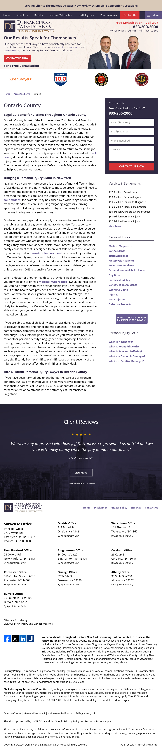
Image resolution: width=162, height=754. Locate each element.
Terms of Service (94, 721)
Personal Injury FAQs (123, 333)
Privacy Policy (119, 507)
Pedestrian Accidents (121, 265)
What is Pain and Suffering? (125, 351)
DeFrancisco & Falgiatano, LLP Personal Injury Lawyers (56, 744)
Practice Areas (108, 15)
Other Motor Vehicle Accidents (127, 270)
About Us (22, 15)
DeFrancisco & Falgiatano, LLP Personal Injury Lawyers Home (29, 26)
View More (115, 226)
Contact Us (130, 15)
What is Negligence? (121, 341)
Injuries (113, 294)
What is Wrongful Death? (124, 346)
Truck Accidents (118, 255)
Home (6, 15)
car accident (12, 200)
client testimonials (68, 47)
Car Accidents (117, 251)
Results (38, 15)
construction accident (47, 253)
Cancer (38, 623)
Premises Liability (119, 280)
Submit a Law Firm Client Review (81, 483)
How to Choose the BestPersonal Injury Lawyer (131, 318)
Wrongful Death (118, 289)
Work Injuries (117, 299)
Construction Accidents (123, 285)
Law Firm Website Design (139, 744)
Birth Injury (21, 623)
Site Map (136, 507)
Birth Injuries (86, 15)
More (156, 15)
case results (11, 50)
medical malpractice (53, 282)
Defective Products (120, 304)
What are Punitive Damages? (126, 361)
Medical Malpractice (60, 15)
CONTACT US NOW (17, 58)
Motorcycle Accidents (121, 260)
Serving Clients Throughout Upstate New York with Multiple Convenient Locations (81, 5)
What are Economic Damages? (127, 356)
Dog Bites (114, 275)
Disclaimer (100, 507)
